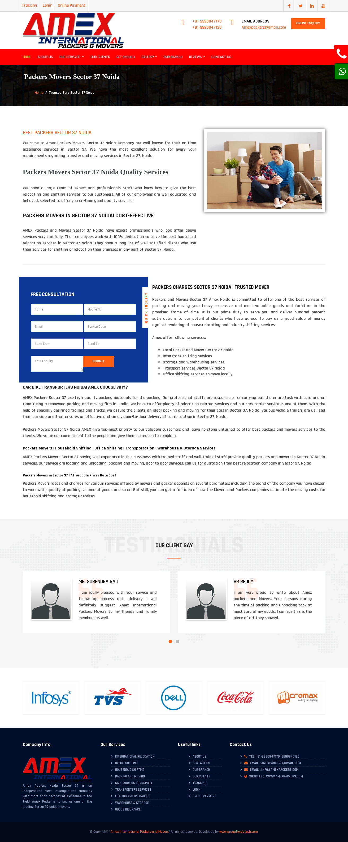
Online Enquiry (308, 23)
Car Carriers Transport (134, 783)
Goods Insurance (128, 809)
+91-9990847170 (207, 21)
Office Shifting (126, 763)
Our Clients (100, 57)
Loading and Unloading (132, 796)
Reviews (197, 57)
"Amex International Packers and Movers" (139, 832)
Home (27, 57)
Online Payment (71, 5)
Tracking (29, 5)
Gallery (149, 57)
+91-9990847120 (207, 27)
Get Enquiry (125, 57)
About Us (45, 57)
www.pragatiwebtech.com (238, 832)
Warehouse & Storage (132, 803)
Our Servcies (71, 57)
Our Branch (173, 57)
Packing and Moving (130, 776)
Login (47, 5)
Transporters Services (133, 789)
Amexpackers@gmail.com (264, 27)
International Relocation (134, 756)
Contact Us (221, 57)
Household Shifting (130, 770)
